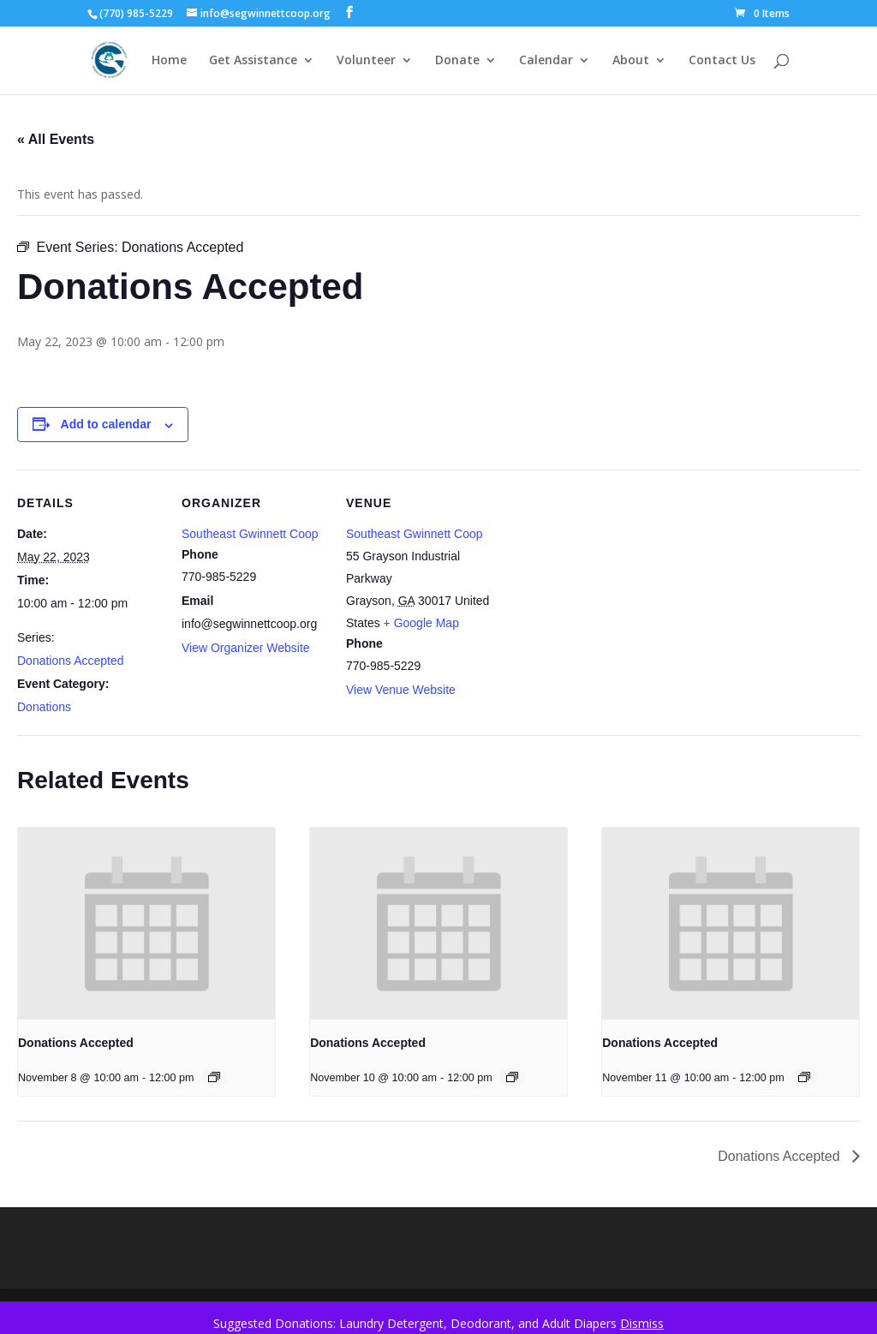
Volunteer (366, 61)
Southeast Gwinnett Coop (250, 534)
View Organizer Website (246, 648)
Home (169, 61)
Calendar (546, 61)
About (630, 61)
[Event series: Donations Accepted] (214, 1077)
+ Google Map (421, 623)
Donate (457, 61)
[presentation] (146, 924)
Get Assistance (253, 61)
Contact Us (722, 61)
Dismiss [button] (642, 1323)
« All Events (55, 139)
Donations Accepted (70, 660)
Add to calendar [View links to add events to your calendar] (106, 424)
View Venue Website (401, 690)
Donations (44, 707)
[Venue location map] (600, 587)
